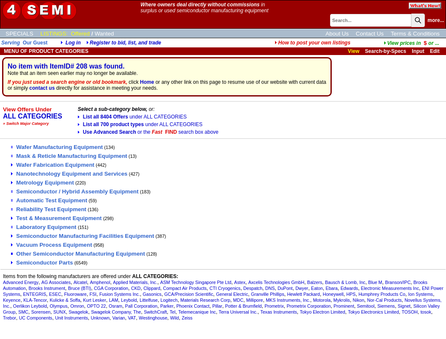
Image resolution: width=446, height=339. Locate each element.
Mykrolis (341, 300)
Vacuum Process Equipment (51, 245)
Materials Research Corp (205, 300)
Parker (166, 306)
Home (147, 82)
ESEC (55, 294)
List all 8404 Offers (132, 117)
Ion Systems (420, 294)
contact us (42, 88)
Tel (173, 311)
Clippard (151, 288)
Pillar (217, 306)
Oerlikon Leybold (30, 306)
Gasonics (152, 294)
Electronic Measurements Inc (390, 288)
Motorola (321, 300)
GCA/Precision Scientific (188, 294)
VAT (132, 317)
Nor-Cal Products (384, 300)
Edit (435, 51)
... (411, 43)
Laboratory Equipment (43, 227)
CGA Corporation (111, 288)
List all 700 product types (140, 124)
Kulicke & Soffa (65, 300)
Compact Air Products (184, 288)
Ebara (332, 288)
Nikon (358, 300)
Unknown (100, 317)
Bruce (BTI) (79, 288)
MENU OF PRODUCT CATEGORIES (45, 51)
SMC (23, 311)
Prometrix (274, 306)
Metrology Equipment (42, 182)
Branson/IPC (397, 282)
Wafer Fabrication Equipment (52, 165)
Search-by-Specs (385, 51)
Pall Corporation (141, 306)
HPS (351, 294)
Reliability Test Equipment (48, 209)
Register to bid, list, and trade (125, 43)
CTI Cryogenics (224, 288)
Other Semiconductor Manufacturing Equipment (78, 254)
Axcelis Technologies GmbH (276, 282)
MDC (238, 300)
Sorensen (41, 311)
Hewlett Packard (303, 294)
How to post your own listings (312, 43)
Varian (119, 317)
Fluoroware (75, 294)
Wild (174, 317)
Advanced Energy (21, 282)
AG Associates (56, 282)
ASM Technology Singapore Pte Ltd (195, 282)
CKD (136, 288)
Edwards (349, 288)
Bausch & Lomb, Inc (345, 282)
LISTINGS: (54, 33)
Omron (77, 306)
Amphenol (100, 282)
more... (435, 20)
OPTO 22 (96, 306)
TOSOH (410, 311)
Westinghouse (153, 317)
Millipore (254, 300)
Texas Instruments (278, 311)
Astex (239, 282)
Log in (73, 43)
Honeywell (333, 294)
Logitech (168, 300)
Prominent (343, 306)
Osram (115, 306)
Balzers (314, 282)
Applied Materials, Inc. (135, 282)
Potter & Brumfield (243, 306)
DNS (270, 288)
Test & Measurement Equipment (56, 218)
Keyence (11, 300)
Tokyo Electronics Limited (373, 311)
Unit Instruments (71, 317)
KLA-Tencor (35, 300)
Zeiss (187, 317)
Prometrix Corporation (308, 306)
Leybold (129, 300)
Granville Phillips (267, 294)
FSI (92, 294)
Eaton (317, 288)
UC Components (35, 317)
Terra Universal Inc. (238, 311)
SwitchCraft (155, 311)
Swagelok (78, 311)
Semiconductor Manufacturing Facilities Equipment (82, 236)
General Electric (232, 294)
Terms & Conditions (415, 33)
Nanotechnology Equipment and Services (69, 174)
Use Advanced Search (148, 132)
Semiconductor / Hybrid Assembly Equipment (74, 191)
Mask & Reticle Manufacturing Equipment (69, 156)
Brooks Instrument (47, 288)
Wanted (104, 33)
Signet (404, 306)
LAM (113, 300)
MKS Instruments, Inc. (288, 300)
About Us (337, 33)
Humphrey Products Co (381, 294)
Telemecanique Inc (197, 311)
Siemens (386, 306)
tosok (426, 311)
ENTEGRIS (34, 294)
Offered (80, 33)
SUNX (59, 311)
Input (418, 51)
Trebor (9, 317)
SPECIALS (19, 33)
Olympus (59, 306)
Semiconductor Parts (42, 262)
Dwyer (301, 288)
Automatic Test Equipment (49, 200)
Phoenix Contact (192, 306)
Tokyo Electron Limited (322, 311)
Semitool (365, 306)
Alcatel (80, 282)
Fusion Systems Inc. (119, 294)
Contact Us (370, 33)
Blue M (375, 282)
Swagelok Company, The (116, 311)
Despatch (252, 288)
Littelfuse (149, 300)
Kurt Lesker (94, 300)
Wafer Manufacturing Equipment (57, 147)
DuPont (285, 288)
